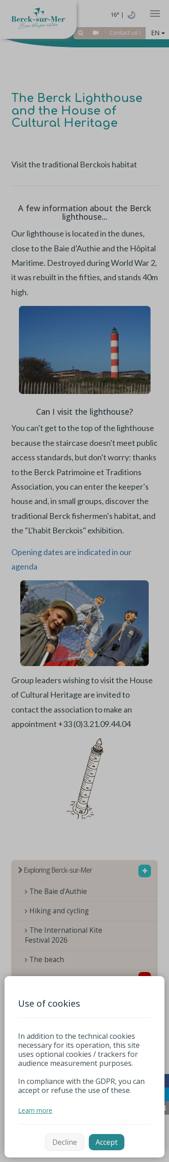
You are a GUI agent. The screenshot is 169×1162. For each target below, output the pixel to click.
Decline (64, 1142)
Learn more (35, 1110)
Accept (107, 1142)
